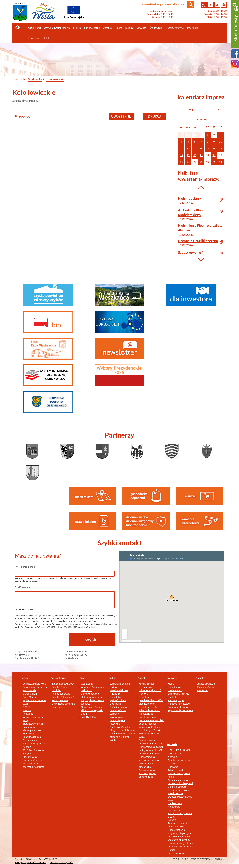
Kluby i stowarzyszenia (92, 697)
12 (188, 148)
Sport (82, 678)
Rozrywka (173, 767)
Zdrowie (172, 820)
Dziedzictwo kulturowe (179, 760)
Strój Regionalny (118, 707)
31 (220, 162)
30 (214, 162)
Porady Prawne (60, 700)
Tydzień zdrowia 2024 (63, 683)
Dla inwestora (30, 740)
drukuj (154, 116)
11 (181, 148)
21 (201, 155)
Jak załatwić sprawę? (34, 743)
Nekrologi (57, 707)
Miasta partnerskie (32, 730)
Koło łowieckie (175, 793)
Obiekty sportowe (90, 693)
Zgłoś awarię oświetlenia (180, 710)
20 (194, 155)
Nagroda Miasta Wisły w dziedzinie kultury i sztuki (122, 737)
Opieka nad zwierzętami (180, 783)
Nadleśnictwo (175, 803)
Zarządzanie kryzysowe (180, 813)
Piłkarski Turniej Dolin (92, 710)
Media (171, 683)
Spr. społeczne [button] (92, 27)
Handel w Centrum (32, 760)
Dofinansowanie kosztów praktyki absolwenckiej (147, 773)
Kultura (112, 678)
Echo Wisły (28, 733)
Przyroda (172, 763)
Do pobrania (174, 687)
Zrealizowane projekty (34, 723)
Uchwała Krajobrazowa (57, 27)
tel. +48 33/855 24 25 (76, 651)
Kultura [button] (129, 27)
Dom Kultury (116, 697)
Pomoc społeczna (61, 693)
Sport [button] (119, 27)
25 (181, 162)
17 (220, 148)
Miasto (25, 678)
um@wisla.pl (71, 658)
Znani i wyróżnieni (32, 737)
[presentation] (40, 639)
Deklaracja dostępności (61, 862)
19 (188, 155)
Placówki (143, 693)
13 (194, 148)
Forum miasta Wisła (178, 707)
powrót (22, 116)
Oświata (142, 678)
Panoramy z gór (176, 700)
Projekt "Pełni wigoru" (63, 697)
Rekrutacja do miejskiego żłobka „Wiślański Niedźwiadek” (151, 717)
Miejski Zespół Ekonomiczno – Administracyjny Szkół (150, 687)
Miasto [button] (77, 27)
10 (220, 141)
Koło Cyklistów (88, 717)
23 (214, 155)
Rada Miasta (29, 697)
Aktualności (34, 27)
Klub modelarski (190, 198)
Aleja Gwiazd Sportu (91, 707)
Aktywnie (172, 757)
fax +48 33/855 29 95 (76, 654)
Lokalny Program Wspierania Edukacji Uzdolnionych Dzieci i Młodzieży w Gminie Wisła (150, 730)
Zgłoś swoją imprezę (178, 693)
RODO (46, 37)
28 (201, 162)
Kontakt (27, 747)
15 (207, 148)
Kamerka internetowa (179, 703)
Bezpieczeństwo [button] (175, 27)
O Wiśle (27, 707)
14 (201, 148)
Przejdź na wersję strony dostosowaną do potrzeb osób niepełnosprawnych (204, 5)
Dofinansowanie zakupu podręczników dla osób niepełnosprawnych (151, 750)
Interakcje (172, 678)
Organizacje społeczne (63, 703)
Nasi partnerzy (175, 690)
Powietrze (201, 678)
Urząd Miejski (30, 693)
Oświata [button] (141, 27)
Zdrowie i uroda (176, 770)
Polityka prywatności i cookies (30, 862)
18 (181, 155)
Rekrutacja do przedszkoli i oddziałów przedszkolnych (151, 700)
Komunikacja (29, 727)
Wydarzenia (87, 683)
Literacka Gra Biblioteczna (198, 241)
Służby (171, 816)
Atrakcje (108, 27)
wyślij (91, 639)
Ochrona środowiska (178, 780)
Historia (27, 710)
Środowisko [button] (156, 27)
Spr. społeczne (58, 678)
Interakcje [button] (192, 27)
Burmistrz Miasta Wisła (34, 683)
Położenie (28, 713)
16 (214, 148)
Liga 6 (84, 713)
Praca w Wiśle (30, 757)
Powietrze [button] (33, 37)
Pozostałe (172, 744)
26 (188, 162)
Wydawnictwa (117, 717)
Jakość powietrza (206, 683)
